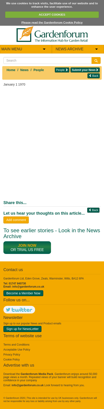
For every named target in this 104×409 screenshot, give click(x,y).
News (24, 70)
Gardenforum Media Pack (37, 374)
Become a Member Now (23, 293)
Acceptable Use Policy (16, 349)
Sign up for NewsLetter (22, 329)
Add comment (16, 220)
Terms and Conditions (16, 344)
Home (11, 70)
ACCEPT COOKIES (52, 14)
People (39, 70)
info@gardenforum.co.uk (28, 286)
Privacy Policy (11, 354)
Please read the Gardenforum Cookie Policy (51, 22)
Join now (27, 245)
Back (93, 75)
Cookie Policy (11, 359)
